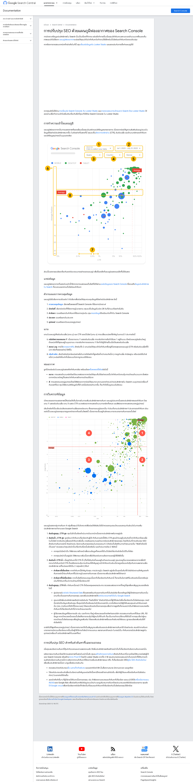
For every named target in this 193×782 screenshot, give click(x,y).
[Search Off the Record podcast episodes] (144, 751)
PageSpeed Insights (148, 780)
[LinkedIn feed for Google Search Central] (50, 751)
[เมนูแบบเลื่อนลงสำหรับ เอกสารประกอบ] (57, 3)
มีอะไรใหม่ (88, 3)
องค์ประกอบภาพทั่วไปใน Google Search (114, 596)
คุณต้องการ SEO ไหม (95, 772)
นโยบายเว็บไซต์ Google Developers (60, 699)
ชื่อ (69, 668)
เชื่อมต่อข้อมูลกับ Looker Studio (93, 44)
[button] (14, 18)
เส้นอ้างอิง (53, 354)
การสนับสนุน (67, 3)
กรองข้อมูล (95, 313)
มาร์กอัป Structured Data (72, 593)
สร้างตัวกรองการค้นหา (105, 654)
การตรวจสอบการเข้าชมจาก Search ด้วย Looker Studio (123, 111)
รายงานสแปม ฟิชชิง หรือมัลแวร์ (47, 780)
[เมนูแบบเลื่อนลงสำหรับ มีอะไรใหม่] (95, 3)
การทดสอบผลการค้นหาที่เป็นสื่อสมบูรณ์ (154, 776)
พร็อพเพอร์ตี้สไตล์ (96, 369)
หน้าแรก (46, 25)
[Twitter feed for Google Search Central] (176, 751)
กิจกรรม (102, 3)
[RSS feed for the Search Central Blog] (113, 751)
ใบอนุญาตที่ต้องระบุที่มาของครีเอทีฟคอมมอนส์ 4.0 (79, 697)
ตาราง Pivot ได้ (75, 657)
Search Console (180, 11)
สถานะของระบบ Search (96, 780)
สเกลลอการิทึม (68, 347)
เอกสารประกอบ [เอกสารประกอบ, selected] (49, 3)
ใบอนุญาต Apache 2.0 (125, 697)
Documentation (12, 10)
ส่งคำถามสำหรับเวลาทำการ (45, 776)
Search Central (22, 3)
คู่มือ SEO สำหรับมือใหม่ (136, 660)
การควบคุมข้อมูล (56, 304)
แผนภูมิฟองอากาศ (66, 39)
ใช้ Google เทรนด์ (56, 685)
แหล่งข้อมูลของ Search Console (114, 284)
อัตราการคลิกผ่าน (103, 133)
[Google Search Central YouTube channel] (82, 751)
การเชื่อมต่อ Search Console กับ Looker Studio (78, 111)
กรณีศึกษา (113, 3)
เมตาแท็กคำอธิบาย (77, 668)
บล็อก (78, 3)
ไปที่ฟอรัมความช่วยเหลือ (44, 772)
